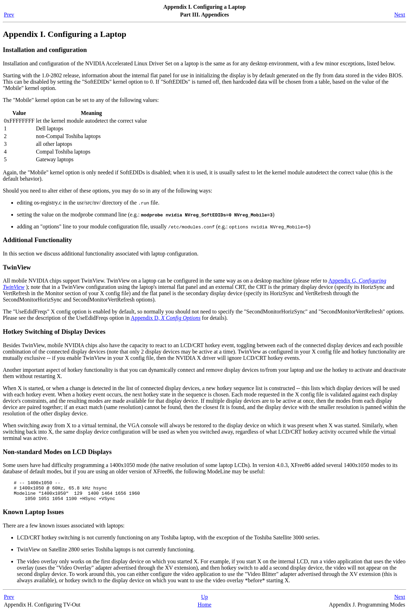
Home (204, 609)
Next (399, 15)
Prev (9, 15)
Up (204, 601)
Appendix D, (166, 318)
